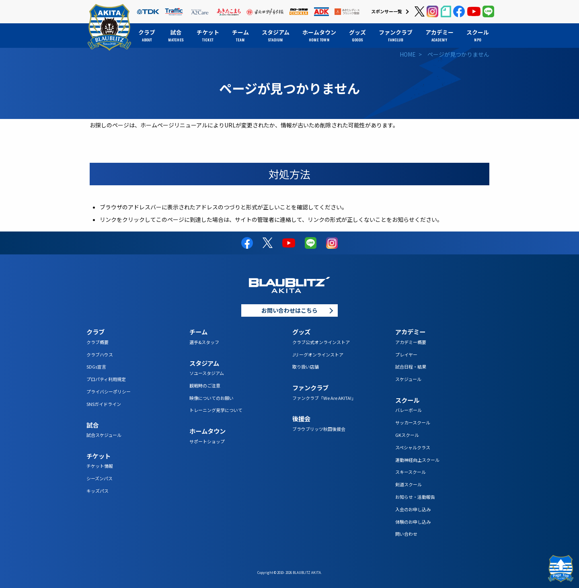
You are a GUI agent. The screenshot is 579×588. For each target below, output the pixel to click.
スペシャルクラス (412, 447)
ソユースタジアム (206, 373)
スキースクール (410, 472)
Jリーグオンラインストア (317, 354)
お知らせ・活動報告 (415, 497)
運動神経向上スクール (417, 460)
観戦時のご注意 (204, 385)
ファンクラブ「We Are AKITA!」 (324, 398)
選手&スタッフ (204, 342)
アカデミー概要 (410, 342)
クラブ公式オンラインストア (321, 342)
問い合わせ (406, 534)
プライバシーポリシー (108, 391)
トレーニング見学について (215, 410)
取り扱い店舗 (305, 366)
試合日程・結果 (410, 366)
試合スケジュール (103, 435)
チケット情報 (99, 466)
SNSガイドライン (103, 404)
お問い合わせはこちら (289, 310)
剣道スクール (408, 484)
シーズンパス (99, 478)
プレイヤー (406, 354)
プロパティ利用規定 (106, 379)
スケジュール (408, 379)
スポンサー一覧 (386, 11)
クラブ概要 (97, 342)
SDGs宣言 (96, 366)
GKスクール (407, 435)
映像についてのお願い (211, 398)
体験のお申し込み (413, 521)
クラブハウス (99, 354)
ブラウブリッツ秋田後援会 (318, 429)
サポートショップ (207, 441)
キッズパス (97, 491)
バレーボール (408, 410)
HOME (408, 54)
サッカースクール (412, 422)
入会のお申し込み (413, 509)
